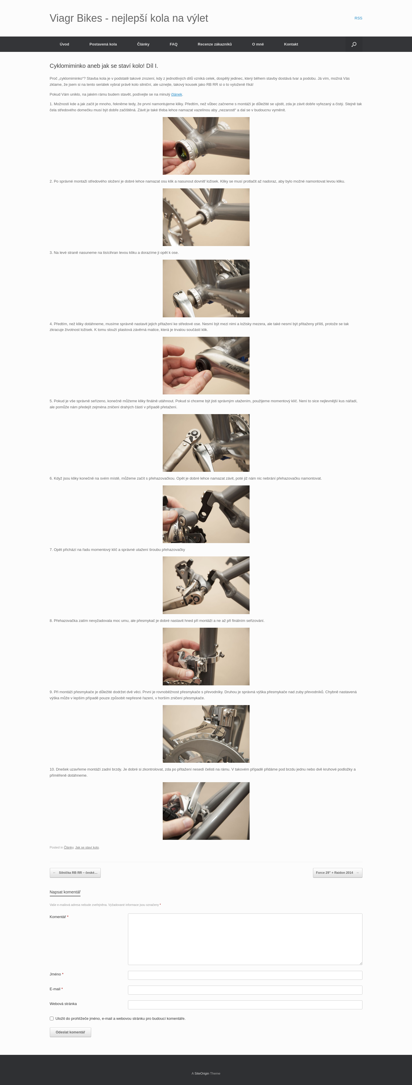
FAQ (173, 44)
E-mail (56, 989)
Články (143, 44)
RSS (358, 18)
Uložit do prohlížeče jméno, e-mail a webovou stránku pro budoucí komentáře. (121, 1018)
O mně (258, 44)
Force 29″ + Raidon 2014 (337, 873)
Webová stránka (63, 1004)
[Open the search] (353, 44)
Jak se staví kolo (87, 847)
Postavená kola (103, 44)
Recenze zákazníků (215, 44)
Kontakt (291, 44)
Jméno (57, 974)
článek (176, 94)
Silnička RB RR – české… (75, 873)
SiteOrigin (202, 1073)
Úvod (64, 44)
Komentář (59, 917)
